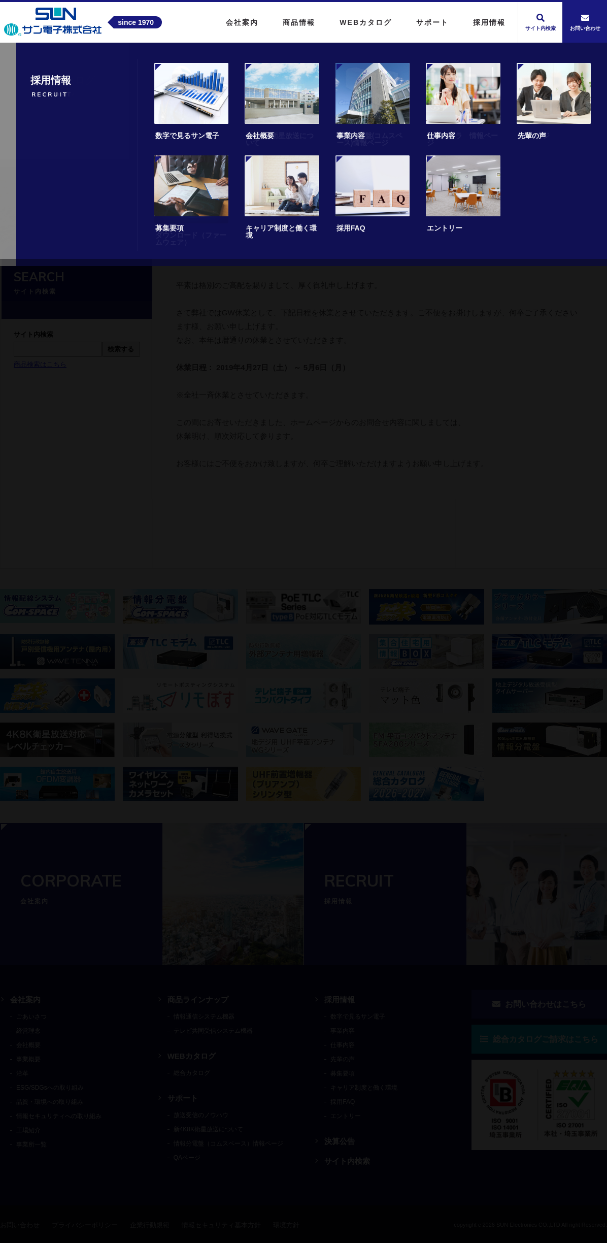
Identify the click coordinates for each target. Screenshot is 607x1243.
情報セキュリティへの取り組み (59, 1116)
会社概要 (28, 1045)
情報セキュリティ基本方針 (221, 1225)
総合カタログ (192, 1072)
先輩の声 (342, 1059)
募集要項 (342, 1073)
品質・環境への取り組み (49, 1101)
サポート (182, 1098)
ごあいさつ (31, 1016)
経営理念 (28, 1030)
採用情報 (339, 999)
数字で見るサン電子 (357, 1016)
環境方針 (286, 1225)
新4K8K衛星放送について (208, 1129)
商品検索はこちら (40, 364)
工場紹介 (28, 1130)
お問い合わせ (20, 1225)
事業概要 (28, 1059)
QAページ (187, 1157)
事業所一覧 (31, 1144)
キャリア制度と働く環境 (363, 1087)
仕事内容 (342, 1045)
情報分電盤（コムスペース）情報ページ (228, 1143)
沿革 (22, 1073)
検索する (121, 349)
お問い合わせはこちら (539, 1004)
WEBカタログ (191, 1056)
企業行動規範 (150, 1225)
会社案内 (25, 999)
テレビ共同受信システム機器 (213, 1030)
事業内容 (342, 1030)
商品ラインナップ (197, 999)
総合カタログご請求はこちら (539, 1039)
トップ (33, 225)
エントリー (345, 1116)
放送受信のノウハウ (201, 1115)
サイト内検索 (347, 1161)
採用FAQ (342, 1101)
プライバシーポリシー (85, 1225)
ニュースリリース (87, 225)
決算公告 (339, 1141)
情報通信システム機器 (204, 1016)
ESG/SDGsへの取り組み (50, 1087)
